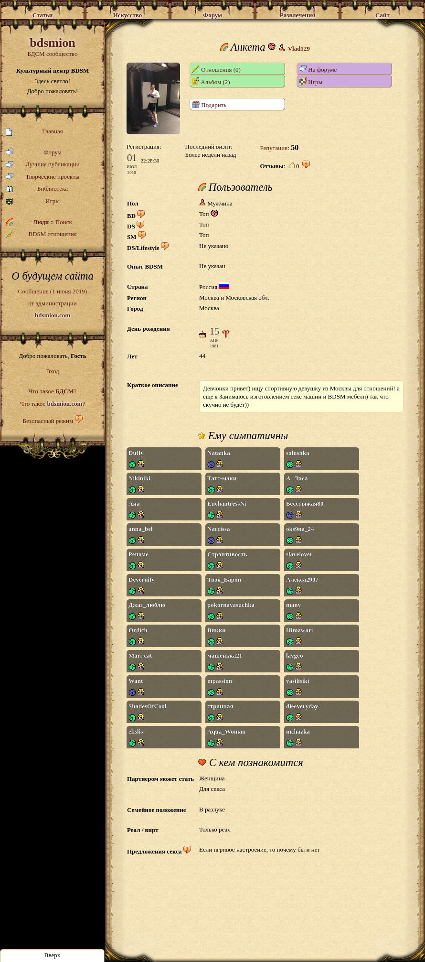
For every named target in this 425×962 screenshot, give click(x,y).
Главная (34, 132)
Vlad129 (299, 48)
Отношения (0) (216, 69)
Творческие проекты (43, 177)
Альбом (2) (211, 81)
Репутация (273, 147)
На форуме (318, 69)
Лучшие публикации (43, 165)
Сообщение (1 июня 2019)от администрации (52, 303)
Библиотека (37, 189)
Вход (52, 371)
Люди (41, 222)
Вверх (52, 955)
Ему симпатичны (243, 436)
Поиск (63, 222)
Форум (34, 153)
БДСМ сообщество (52, 46)
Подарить (209, 104)
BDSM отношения (41, 234)
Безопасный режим (47, 420)
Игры (33, 201)
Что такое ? (52, 391)
